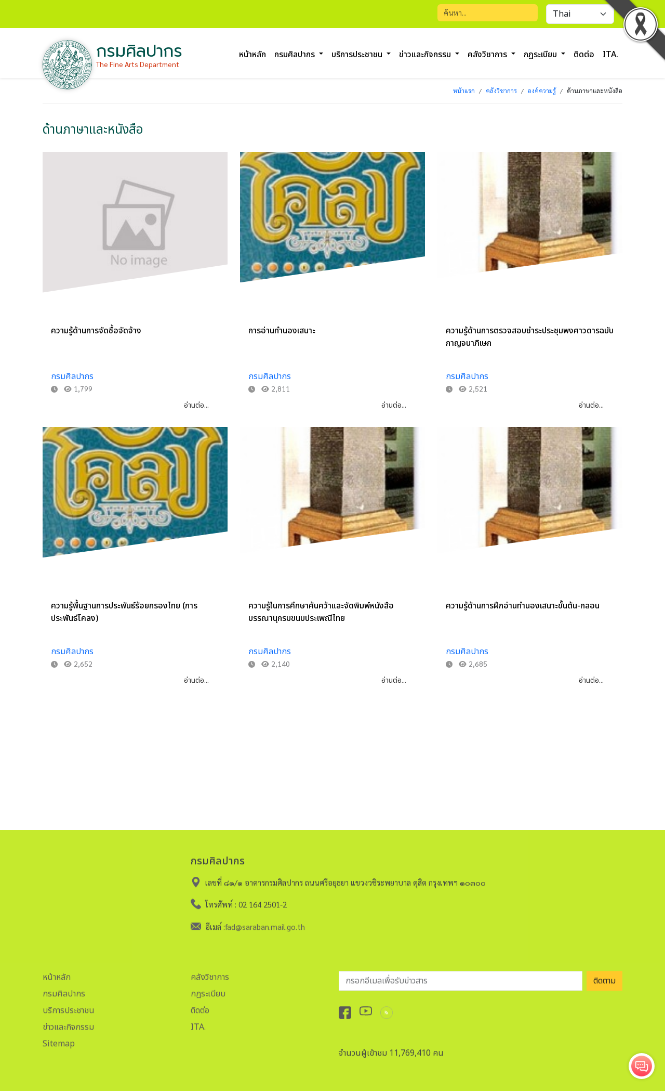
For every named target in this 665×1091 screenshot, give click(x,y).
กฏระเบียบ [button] (541, 54)
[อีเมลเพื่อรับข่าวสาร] (460, 978)
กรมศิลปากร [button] (295, 54)
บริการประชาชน (69, 1007)
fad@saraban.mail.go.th (265, 923)
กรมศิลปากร (72, 376)
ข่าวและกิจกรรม (68, 1024)
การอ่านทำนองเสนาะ (281, 330)
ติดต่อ (584, 54)
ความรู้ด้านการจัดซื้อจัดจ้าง (96, 330)
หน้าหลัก (252, 54)
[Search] (487, 12)
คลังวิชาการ (501, 90)
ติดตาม (604, 977)
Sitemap (59, 1040)
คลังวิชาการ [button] (488, 54)
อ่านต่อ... (196, 405)
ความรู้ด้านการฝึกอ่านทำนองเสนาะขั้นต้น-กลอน (523, 606)
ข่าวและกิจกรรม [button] (426, 54)
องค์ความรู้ (542, 90)
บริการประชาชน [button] (357, 54)
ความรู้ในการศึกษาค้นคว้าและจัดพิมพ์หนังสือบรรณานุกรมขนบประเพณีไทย (321, 612)
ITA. (198, 1024)
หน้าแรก (464, 90)
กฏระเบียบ (208, 990)
